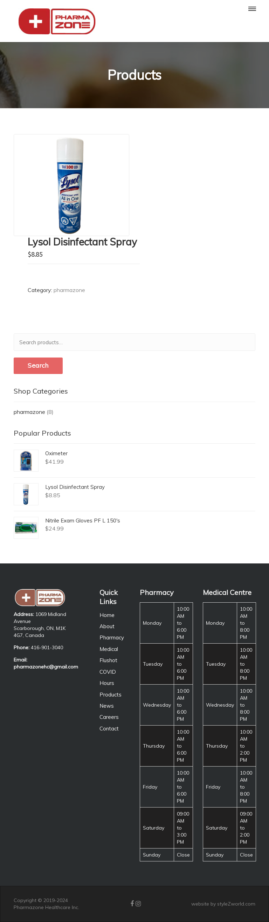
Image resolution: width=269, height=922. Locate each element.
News (106, 705)
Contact (109, 728)
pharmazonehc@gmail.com (46, 667)
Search (38, 365)
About (107, 626)
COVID (107, 671)
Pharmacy (111, 637)
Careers (109, 717)
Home (107, 615)
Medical (108, 649)
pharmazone (69, 289)
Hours (106, 683)
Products (110, 694)
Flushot (108, 660)
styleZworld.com (236, 904)
